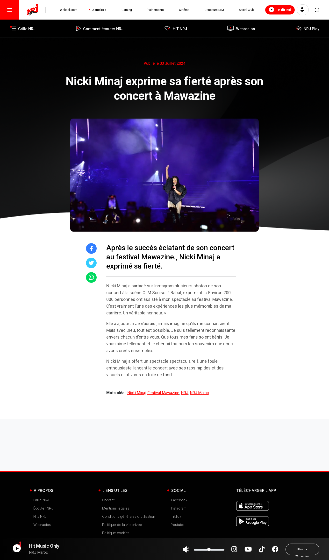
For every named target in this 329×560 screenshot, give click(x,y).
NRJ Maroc (199, 392)
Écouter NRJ (43, 508)
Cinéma (184, 10)
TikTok (176, 516)
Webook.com (68, 10)
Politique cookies (115, 533)
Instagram (178, 508)
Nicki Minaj (136, 392)
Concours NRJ (214, 10)
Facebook (179, 500)
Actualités (99, 10)
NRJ (184, 392)
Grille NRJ (41, 500)
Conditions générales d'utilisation (128, 516)
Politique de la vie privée (122, 525)
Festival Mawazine (163, 392)
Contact (108, 500)
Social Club (246, 10)
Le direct (280, 9)
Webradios (42, 525)
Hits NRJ (40, 516)
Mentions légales (115, 508)
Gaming (127, 10)
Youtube (177, 525)
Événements (155, 10)
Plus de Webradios (302, 551)
